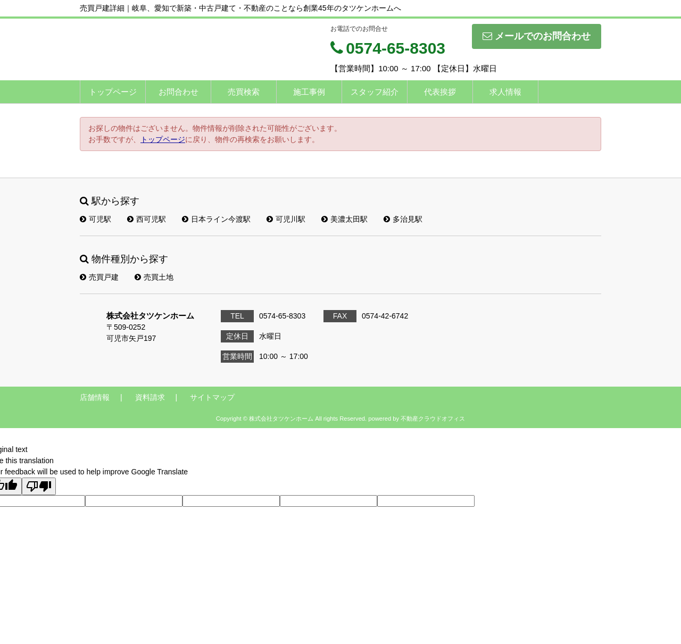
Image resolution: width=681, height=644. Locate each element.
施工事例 (309, 91)
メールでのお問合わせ (537, 36)
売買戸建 (99, 277)
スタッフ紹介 (374, 91)
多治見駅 (403, 219)
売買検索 (244, 91)
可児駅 (95, 219)
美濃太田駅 (344, 219)
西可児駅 (146, 219)
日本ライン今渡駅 (216, 219)
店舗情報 (95, 397)
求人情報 (505, 91)
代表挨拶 (440, 91)
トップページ (113, 91)
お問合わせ (178, 91)
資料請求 (150, 397)
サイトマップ (212, 397)
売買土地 (154, 277)
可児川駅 (286, 219)
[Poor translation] (39, 486)
